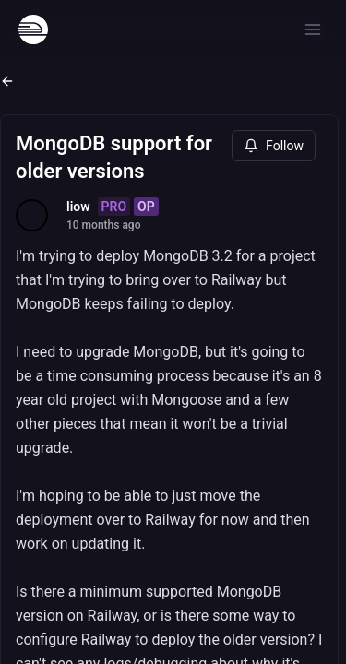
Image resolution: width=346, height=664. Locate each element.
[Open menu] (313, 29)
